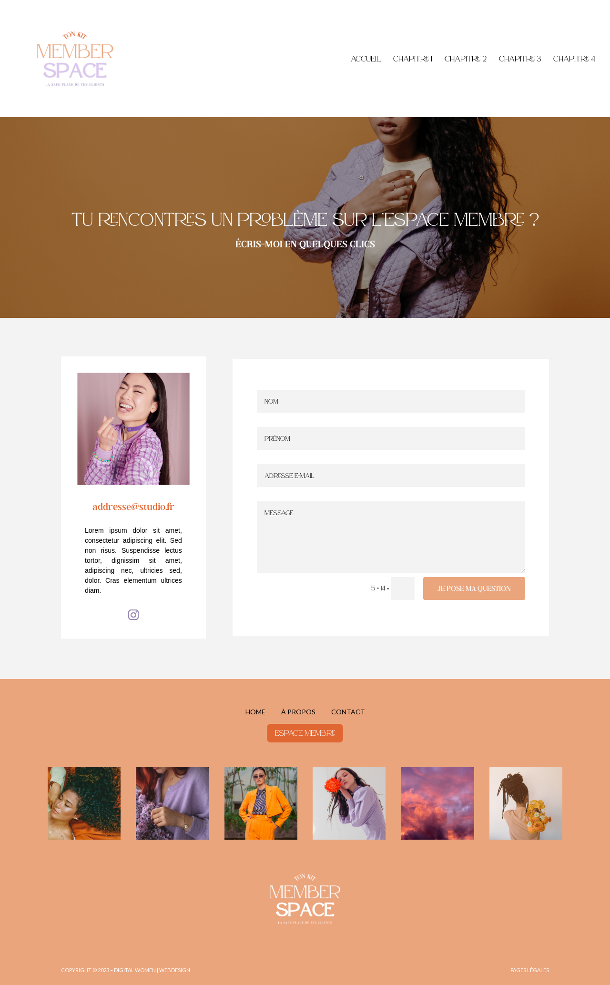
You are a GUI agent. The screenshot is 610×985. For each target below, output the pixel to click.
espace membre (305, 733)
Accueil (366, 59)
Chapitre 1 (412, 59)
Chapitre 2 (466, 59)
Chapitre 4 (574, 59)
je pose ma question (474, 588)
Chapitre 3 (520, 59)
